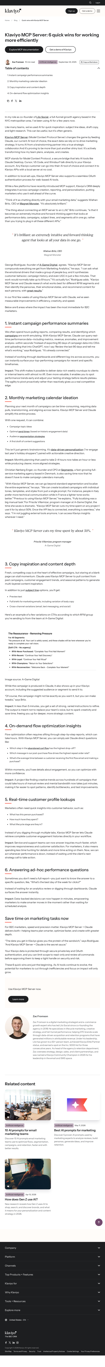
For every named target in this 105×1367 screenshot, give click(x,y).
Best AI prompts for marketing (75, 1141)
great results (34, 302)
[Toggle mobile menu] (98, 11)
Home (7, 26)
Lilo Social (42, 128)
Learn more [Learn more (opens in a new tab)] (18, 1010)
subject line (32, 601)
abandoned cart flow (38, 759)
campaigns (11, 347)
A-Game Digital (48, 276)
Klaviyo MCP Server (16, 148)
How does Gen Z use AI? (21, 1211)
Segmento (67, 481)
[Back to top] (99, 1234)
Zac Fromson (18, 67)
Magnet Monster (29, 215)
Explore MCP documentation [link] (24, 55)
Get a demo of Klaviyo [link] (60, 55)
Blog (15, 26)
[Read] (28, 1116)
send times (24, 443)
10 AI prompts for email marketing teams (21, 1143)
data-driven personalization (67, 461)
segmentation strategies (32, 447)
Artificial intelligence (47, 67)
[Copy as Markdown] (89, 68)
